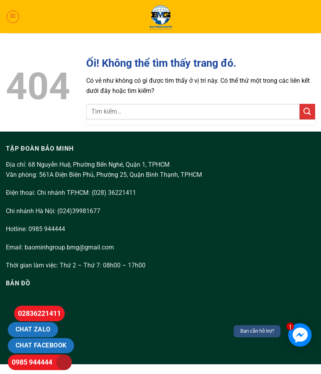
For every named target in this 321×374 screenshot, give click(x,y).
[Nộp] (307, 111)
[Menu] (13, 17)
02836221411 (39, 313)
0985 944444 (32, 362)
